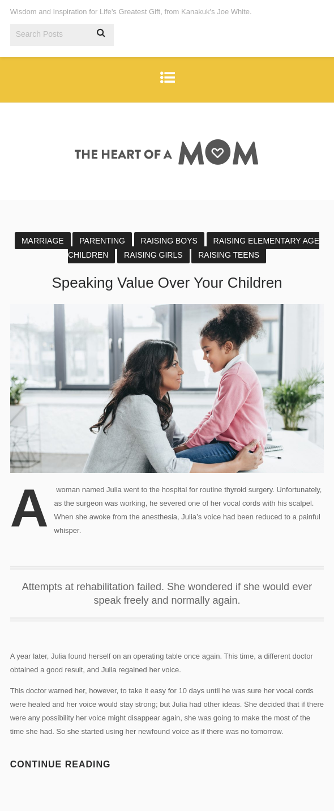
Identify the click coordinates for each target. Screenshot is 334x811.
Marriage (43, 240)
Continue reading (60, 764)
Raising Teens (228, 254)
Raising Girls (153, 254)
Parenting (102, 240)
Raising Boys (169, 240)
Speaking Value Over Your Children (167, 282)
